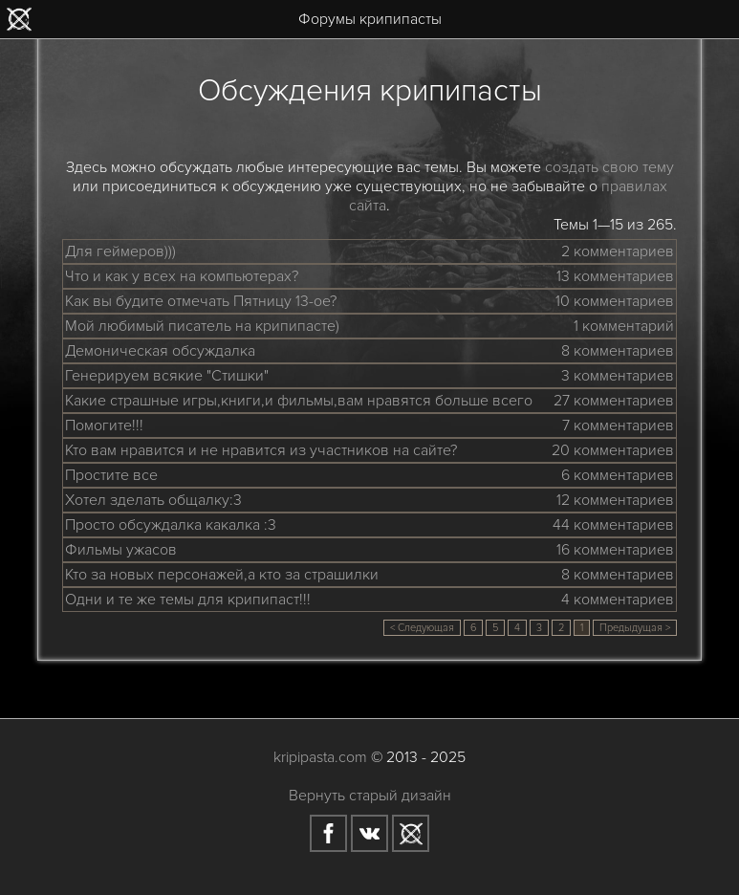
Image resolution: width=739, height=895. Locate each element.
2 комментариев (617, 251)
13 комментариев (615, 276)
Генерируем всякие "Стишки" (167, 375)
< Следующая (422, 628)
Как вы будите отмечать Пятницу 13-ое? (201, 301)
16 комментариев (615, 549)
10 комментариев (614, 301)
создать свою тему (609, 167)
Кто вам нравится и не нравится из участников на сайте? (261, 450)
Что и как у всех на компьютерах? (181, 276)
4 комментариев (617, 599)
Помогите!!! (104, 425)
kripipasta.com (320, 757)
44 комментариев (613, 525)
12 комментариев (615, 500)
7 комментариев (618, 425)
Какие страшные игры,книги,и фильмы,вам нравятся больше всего (299, 400)
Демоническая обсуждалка (160, 350)
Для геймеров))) (120, 251)
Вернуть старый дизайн (370, 795)
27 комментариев (614, 400)
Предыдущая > (634, 628)
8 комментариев (617, 350)
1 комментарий (624, 326)
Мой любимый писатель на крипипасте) (202, 326)
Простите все (111, 475)
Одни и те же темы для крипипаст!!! (188, 599)
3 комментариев (617, 375)
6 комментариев (617, 475)
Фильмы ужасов (121, 549)
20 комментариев (613, 450)
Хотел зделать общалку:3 (153, 500)
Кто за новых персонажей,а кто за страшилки (222, 574)
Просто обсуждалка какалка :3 (170, 525)
